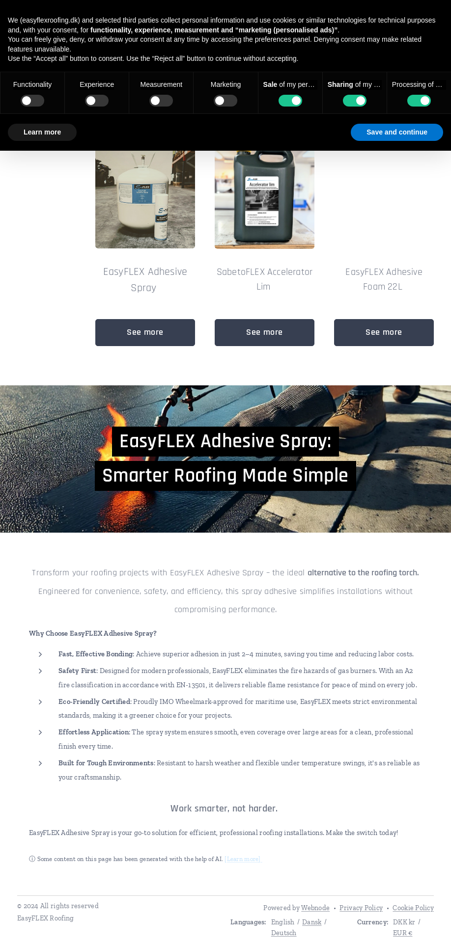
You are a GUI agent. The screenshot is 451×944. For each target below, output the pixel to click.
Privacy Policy (361, 908)
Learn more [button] (42, 132)
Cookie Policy (413, 908)
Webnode (315, 908)
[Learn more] (243, 858)
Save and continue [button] (396, 132)
